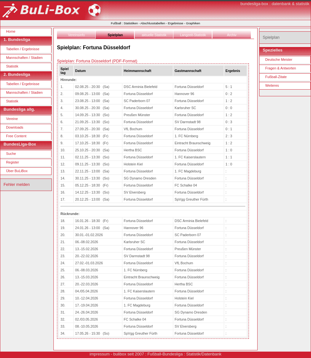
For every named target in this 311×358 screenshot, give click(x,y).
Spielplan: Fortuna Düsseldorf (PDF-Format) (97, 61)
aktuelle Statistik (154, 35)
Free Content (16, 136)
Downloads (14, 127)
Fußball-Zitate (276, 77)
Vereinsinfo (76, 35)
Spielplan (115, 35)
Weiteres (272, 85)
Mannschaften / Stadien (24, 58)
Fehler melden (17, 184)
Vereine (12, 119)
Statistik (12, 66)
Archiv (232, 35)
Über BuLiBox (17, 171)
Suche (11, 153)
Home (10, 31)
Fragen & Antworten (280, 68)
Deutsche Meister (278, 59)
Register (12, 162)
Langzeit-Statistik (193, 35)
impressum (100, 354)
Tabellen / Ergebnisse (22, 49)
